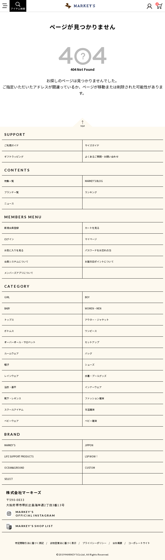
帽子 (6, 364)
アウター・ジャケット (97, 319)
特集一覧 (9, 181)
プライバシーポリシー (94, 543)
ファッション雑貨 (94, 398)
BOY (87, 297)
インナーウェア (93, 387)
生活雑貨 (89, 409)
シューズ (89, 364)
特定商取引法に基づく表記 (29, 543)
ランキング (91, 192)
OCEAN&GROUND (14, 467)
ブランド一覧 (11, 192)
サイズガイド (92, 145)
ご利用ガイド (11, 145)
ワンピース (91, 331)
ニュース (9, 203)
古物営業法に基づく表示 (63, 543)
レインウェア (11, 376)
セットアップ (92, 342)
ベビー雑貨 (91, 421)
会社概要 (117, 543)
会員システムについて (16, 261)
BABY (7, 308)
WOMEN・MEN (93, 308)
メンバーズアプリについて (18, 273)
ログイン (9, 239)
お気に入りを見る (13, 250)
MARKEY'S (9, 445)
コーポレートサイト (139, 543)
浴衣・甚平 (10, 387)
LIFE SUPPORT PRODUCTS (18, 456)
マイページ (91, 239)
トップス (9, 319)
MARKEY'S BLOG (94, 181)
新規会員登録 (11, 228)
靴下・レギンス (12, 398)
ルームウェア (11, 353)
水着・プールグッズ (95, 376)
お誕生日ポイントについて (99, 261)
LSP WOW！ (91, 456)
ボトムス (9, 331)
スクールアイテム (13, 409)
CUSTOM (90, 467)
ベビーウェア (11, 421)
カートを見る (92, 228)
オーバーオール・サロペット (19, 342)
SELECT (8, 479)
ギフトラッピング (13, 156)
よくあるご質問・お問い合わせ (101, 156)
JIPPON (89, 445)
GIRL (7, 297)
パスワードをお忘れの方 (98, 250)
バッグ (88, 353)
